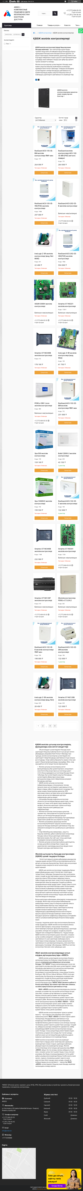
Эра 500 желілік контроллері (41, 454)
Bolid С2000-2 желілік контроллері (67, 454)
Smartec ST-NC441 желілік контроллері (67, 550)
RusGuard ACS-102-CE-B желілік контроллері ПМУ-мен (44, 649)
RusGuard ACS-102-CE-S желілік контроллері (67, 502)
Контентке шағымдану (44, 1189)
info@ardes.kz (7, 1131)
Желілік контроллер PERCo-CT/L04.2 (66, 599)
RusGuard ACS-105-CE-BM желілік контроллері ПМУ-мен (44, 153)
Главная (39, 25)
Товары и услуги (53, 25)
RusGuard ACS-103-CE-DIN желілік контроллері (67, 649)
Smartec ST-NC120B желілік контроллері (67, 698)
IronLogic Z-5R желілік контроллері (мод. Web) (67, 355)
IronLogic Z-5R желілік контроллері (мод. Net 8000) (44, 256)
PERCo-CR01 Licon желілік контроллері (43, 404)
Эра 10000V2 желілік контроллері (43, 502)
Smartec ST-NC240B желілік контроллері (43, 354)
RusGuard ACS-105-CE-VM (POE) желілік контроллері (44, 205)
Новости (67, 25)
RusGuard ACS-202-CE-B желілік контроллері (67, 204)
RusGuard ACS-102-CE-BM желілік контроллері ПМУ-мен (67, 405)
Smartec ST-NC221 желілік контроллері (67, 305)
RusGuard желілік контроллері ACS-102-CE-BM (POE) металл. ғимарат (67, 154)
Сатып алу (44, 173)
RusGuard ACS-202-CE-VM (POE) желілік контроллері (67, 256)
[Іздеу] (54, 13)
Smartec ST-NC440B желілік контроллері (43, 550)
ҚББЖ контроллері (45, 33)
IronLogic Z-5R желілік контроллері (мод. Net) (44, 698)
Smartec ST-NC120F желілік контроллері (43, 599)
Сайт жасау (24, 1)
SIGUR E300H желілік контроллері (43, 305)
